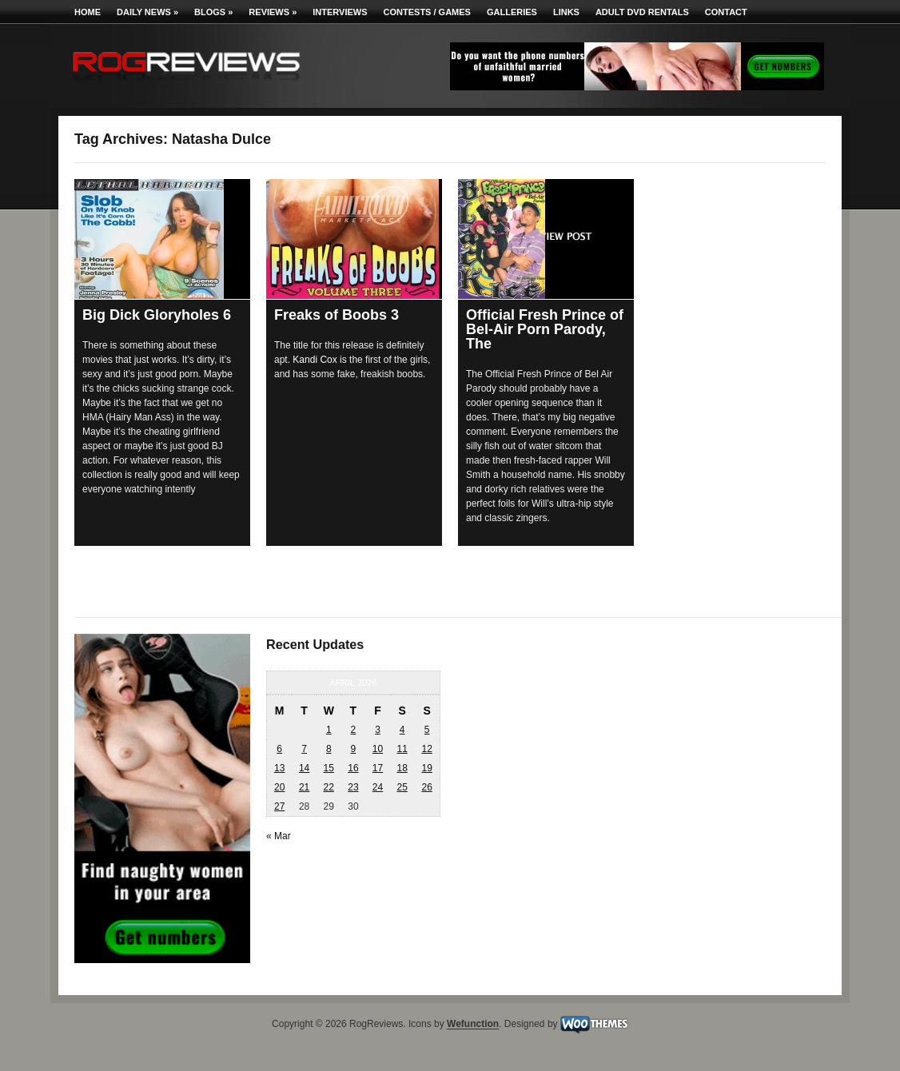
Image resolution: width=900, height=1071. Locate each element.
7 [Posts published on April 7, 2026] (304, 748)
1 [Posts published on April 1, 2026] (329, 729)
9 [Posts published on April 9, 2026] (353, 748)
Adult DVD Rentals (642, 12)
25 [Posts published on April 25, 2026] (401, 787)
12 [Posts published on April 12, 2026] (426, 748)
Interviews (340, 12)
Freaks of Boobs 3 (336, 315)
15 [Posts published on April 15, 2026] (329, 768)
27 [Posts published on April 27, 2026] (279, 806)
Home (87, 12)
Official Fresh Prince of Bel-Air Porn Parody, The (544, 329)
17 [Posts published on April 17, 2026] (377, 768)
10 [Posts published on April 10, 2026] (377, 748)
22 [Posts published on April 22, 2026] (329, 787)
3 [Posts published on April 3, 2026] (377, 729)
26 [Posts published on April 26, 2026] (426, 787)
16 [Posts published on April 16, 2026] (353, 768)
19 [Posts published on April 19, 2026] (426, 768)
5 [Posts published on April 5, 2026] (427, 729)
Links (566, 12)
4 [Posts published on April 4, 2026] (402, 729)
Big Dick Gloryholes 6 (156, 315)
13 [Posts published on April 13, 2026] (279, 768)
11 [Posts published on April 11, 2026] (401, 748)
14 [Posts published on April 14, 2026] (304, 768)
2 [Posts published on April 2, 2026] (353, 729)
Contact (726, 12)
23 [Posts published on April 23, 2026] (353, 787)
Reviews (273, 12)
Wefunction (473, 1024)
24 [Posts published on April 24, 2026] (377, 787)
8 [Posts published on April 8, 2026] (329, 748)
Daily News (147, 12)
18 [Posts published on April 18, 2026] (401, 768)
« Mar (278, 836)
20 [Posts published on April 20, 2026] (279, 787)
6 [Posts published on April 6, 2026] (279, 748)
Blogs (213, 12)
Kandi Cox (315, 359)
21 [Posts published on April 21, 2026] (304, 787)
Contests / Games (427, 12)
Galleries (512, 12)
